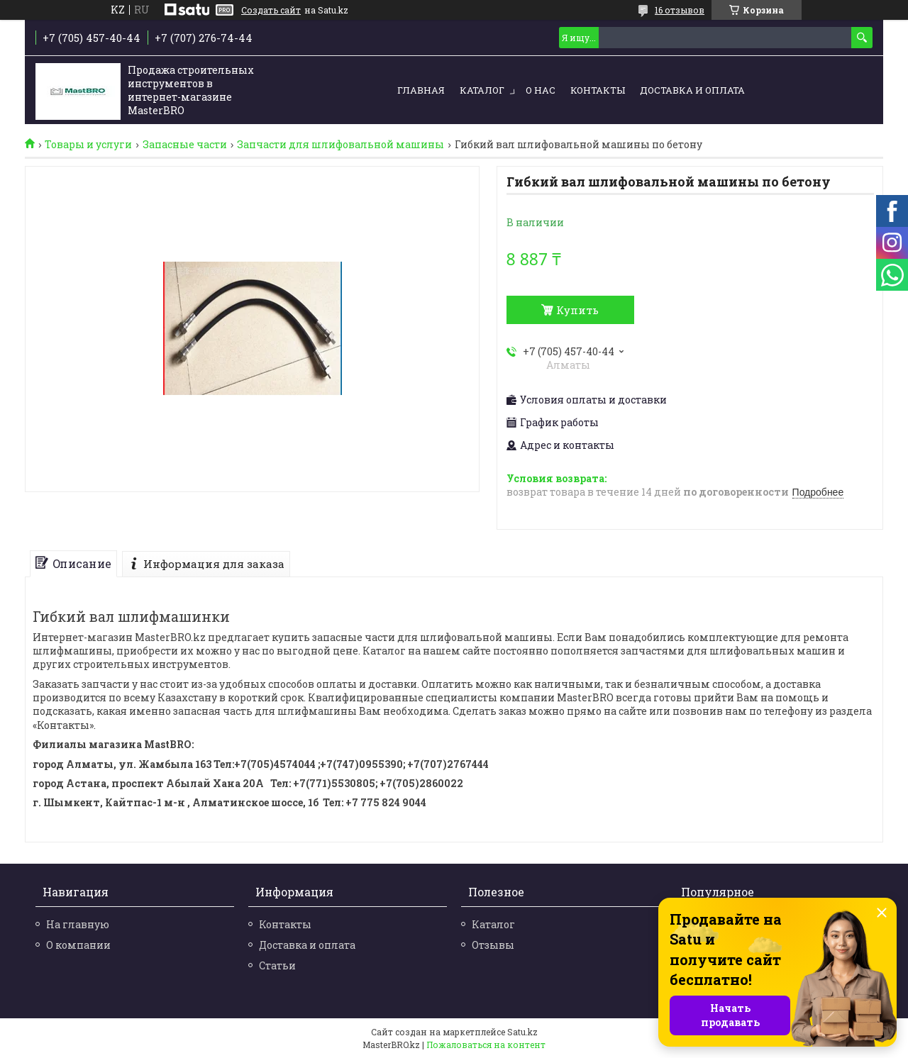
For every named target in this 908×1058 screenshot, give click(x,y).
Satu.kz (522, 1031)
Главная (421, 90)
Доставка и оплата (692, 90)
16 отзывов (679, 10)
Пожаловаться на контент (486, 1044)
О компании (78, 945)
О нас (540, 90)
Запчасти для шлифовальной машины (340, 144)
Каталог (482, 90)
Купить (577, 310)
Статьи (277, 965)
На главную (77, 924)
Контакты (597, 90)
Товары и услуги (88, 144)
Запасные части (185, 144)
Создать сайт (271, 10)
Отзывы (493, 945)
